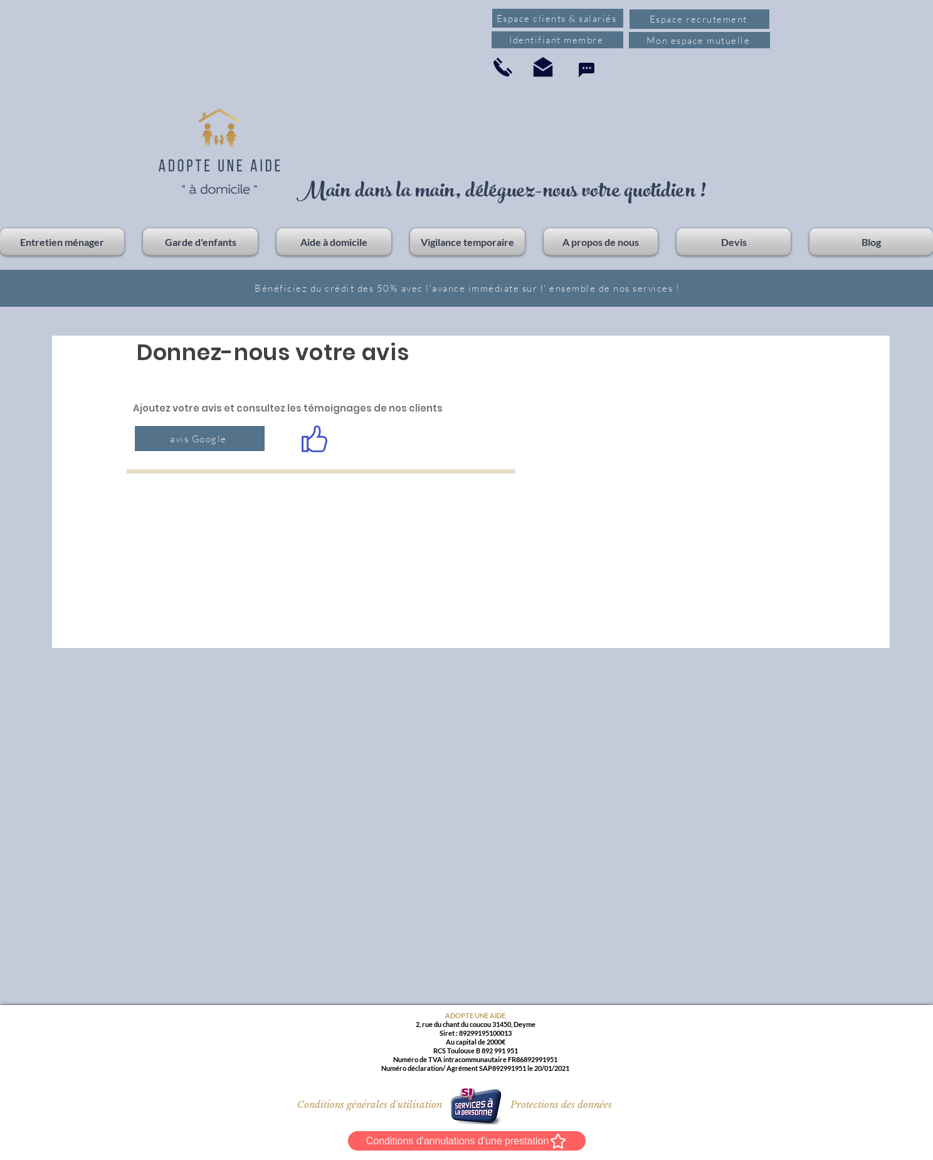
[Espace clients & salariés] (557, 18)
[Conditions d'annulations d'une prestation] (467, 1141)
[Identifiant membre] (557, 39)
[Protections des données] (561, 1104)
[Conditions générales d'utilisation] (369, 1104)
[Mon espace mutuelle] (699, 40)
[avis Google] (200, 438)
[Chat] (586, 70)
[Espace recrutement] (699, 19)
